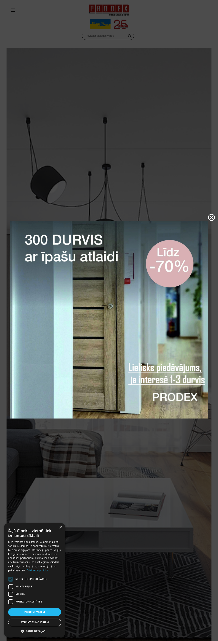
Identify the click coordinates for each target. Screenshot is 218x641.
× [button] (60, 527)
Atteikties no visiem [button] (34, 622)
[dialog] (34, 580)
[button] (34, 631)
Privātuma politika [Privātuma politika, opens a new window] (37, 570)
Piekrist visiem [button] (34, 612)
